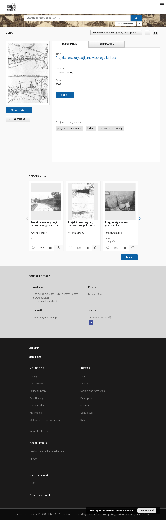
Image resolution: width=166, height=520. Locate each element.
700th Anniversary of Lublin (45, 420)
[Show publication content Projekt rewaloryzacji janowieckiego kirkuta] (50, 247)
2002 (58, 84)
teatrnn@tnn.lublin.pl (45, 317)
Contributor (86, 412)
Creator (84, 383)
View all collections (40, 431)
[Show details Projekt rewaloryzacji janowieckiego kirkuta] (58, 247)
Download (16, 119)
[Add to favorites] (147, 32)
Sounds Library (38, 391)
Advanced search (125, 23)
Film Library (36, 383)
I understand (147, 510)
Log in (33, 482)
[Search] (136, 18)
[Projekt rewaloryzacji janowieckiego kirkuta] (28, 73)
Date (83, 420)
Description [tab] (69, 44)
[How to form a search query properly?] (139, 23)
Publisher (85, 405)
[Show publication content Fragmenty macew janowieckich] (124, 247)
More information (124, 510)
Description (86, 398)
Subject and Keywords (92, 391)
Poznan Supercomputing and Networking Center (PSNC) (119, 514)
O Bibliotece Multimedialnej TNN (48, 451)
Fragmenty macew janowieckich (116, 224)
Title (82, 376)
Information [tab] (106, 43)
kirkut (90, 128)
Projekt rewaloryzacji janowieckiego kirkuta (44, 224)
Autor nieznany (64, 72)
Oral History (36, 398)
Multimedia (36, 412)
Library (34, 376)
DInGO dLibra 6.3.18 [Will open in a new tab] (50, 514)
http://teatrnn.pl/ (100, 317)
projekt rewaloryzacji (69, 128)
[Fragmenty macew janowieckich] (120, 201)
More (129, 257)
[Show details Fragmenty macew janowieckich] (132, 247)
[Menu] (161, 3)
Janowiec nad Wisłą (111, 128)
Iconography (37, 405)
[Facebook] (91, 322)
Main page (35, 356)
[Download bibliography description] (41, 247)
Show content (19, 110)
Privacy (34, 458)
